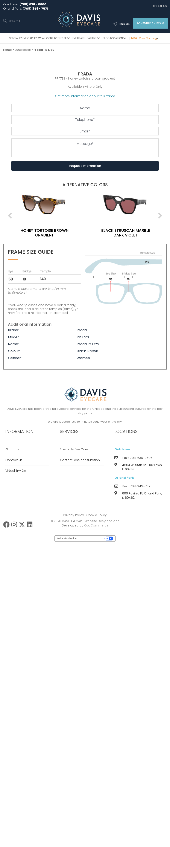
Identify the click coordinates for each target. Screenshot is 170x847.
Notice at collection (67, 538)
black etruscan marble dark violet (128, 233)
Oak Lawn (122, 449)
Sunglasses (23, 50)
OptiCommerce (96, 525)
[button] (150, 23)
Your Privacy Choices (92, 538)
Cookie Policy (96, 515)
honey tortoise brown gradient (47, 233)
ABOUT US (159, 6)
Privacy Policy (73, 515)
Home (7, 50)
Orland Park (124, 478)
